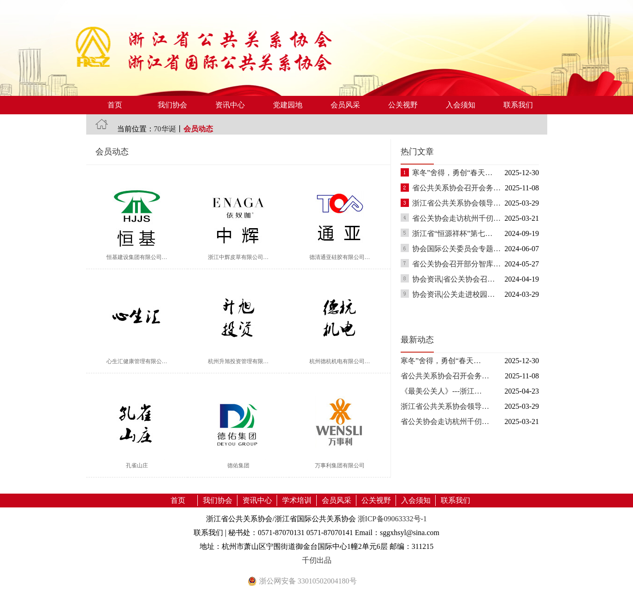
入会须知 (460, 105)
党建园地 (287, 105)
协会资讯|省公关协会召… (453, 279)
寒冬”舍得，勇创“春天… (452, 173)
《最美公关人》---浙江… (441, 391)
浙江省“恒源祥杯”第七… (452, 233)
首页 (114, 105)
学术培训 (297, 500)
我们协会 (172, 105)
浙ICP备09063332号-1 (392, 519)
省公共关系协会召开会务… (456, 188)
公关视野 (403, 105)
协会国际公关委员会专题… (456, 249)
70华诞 (165, 129)
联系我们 (518, 105)
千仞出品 (316, 560)
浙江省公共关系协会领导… (456, 203)
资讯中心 (230, 105)
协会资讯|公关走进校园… (453, 294)
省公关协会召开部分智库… (456, 264)
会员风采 (345, 105)
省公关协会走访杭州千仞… (456, 218)
